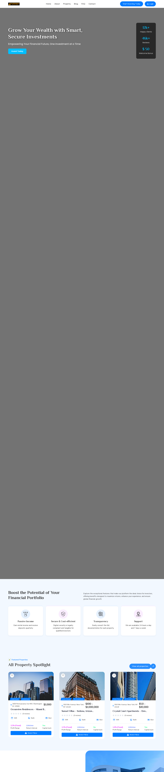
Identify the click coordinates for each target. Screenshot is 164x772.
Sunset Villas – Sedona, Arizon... (78, 722)
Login (150, 4)
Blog (76, 4)
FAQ (83, 4)
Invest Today (17, 51)
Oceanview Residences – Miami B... (28, 721)
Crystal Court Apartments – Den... (130, 722)
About (57, 4)
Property (67, 4)
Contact (92, 4)
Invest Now (31, 744)
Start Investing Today (131, 4)
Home (48, 4)
